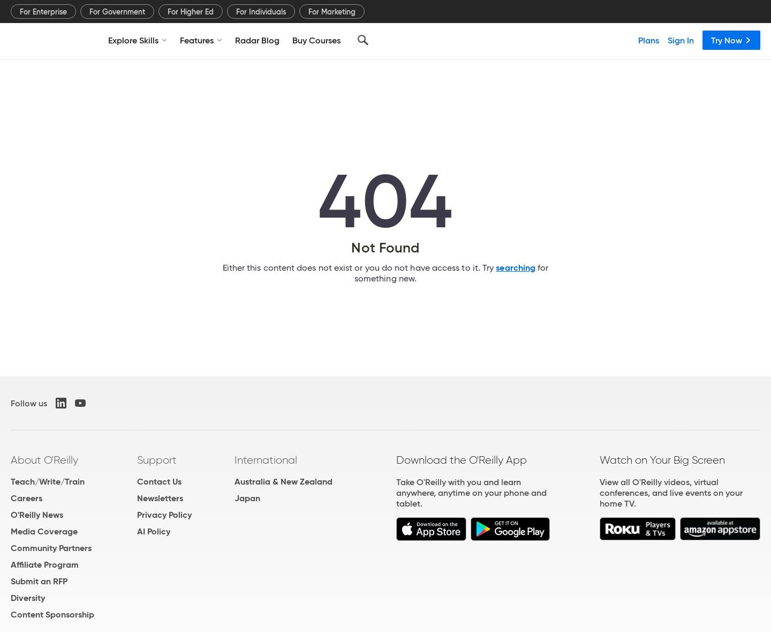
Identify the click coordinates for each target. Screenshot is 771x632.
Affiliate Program (45, 564)
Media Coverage (44, 531)
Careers (26, 498)
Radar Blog (257, 40)
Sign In (681, 40)
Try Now (731, 40)
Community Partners (51, 548)
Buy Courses (316, 40)
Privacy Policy (164, 515)
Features (201, 40)
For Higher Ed (191, 12)
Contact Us (159, 481)
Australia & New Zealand (283, 481)
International (266, 459)
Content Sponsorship (52, 614)
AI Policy (153, 531)
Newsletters (160, 498)
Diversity (28, 598)
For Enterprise (43, 12)
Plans (648, 40)
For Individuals (261, 12)
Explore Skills (137, 40)
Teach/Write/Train (48, 481)
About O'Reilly (44, 459)
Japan (247, 498)
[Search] (363, 40)
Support (157, 459)
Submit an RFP (39, 581)
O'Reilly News (37, 515)
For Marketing (332, 12)
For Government (117, 12)
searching (515, 267)
